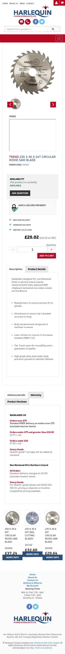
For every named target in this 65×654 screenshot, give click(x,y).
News (22, 3)
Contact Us (32, 580)
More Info (12, 557)
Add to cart (46, 255)
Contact (30, 3)
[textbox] (25, 29)
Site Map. (30, 648)
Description (15, 269)
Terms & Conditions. (44, 648)
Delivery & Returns (32, 583)
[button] (10, 104)
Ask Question (20, 193)
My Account (32, 585)
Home (5, 3)
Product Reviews (17, 401)
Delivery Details (16, 395)
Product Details (37, 269)
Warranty (36, 395)
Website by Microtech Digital (46, 643)
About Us (13, 3)
